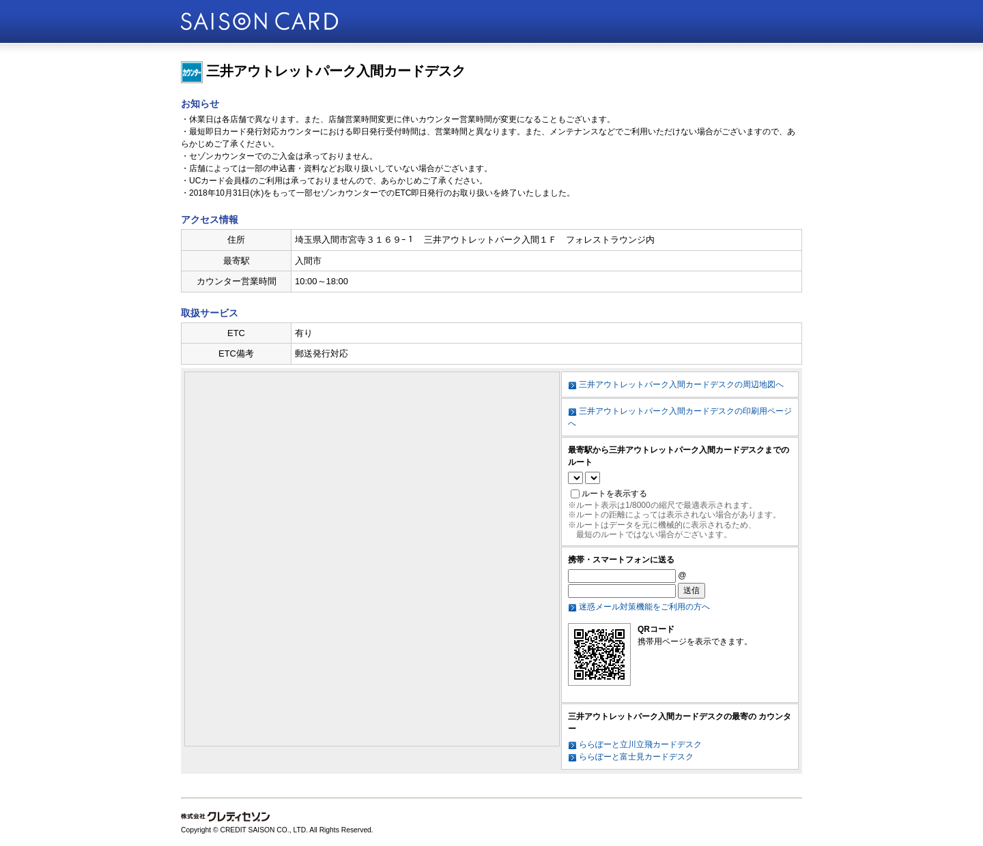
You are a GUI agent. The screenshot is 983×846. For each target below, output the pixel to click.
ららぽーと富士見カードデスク (636, 756)
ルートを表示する (614, 493)
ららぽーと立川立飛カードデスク (640, 744)
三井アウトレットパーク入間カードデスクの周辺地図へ (681, 384)
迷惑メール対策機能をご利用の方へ (644, 606)
